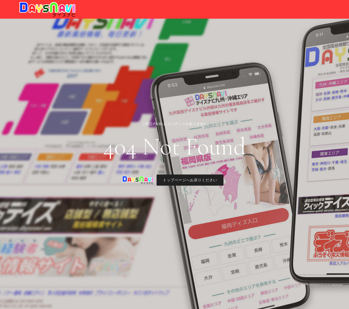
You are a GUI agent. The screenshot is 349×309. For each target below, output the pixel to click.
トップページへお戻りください (190, 180)
